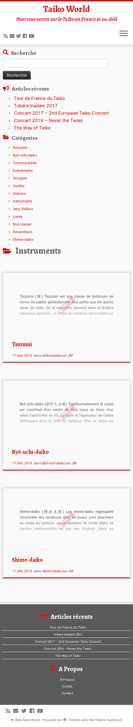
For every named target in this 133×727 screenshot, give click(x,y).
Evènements (23, 170)
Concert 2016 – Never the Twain (48, 120)
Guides (18, 186)
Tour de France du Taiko (39, 98)
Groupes (20, 178)
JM (69, 356)
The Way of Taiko (32, 128)
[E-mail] (13, 36)
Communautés (25, 163)
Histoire (19, 193)
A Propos (67, 680)
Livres (17, 216)
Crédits (67, 686)
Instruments (22, 201)
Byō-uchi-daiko (25, 155)
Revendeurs (22, 232)
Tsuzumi (22, 344)
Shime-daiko (23, 239)
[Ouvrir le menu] (123, 34)
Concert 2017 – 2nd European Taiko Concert (61, 113)
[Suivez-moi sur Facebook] (26, 36)
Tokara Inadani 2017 (36, 105)
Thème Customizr (108, 720)
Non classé (22, 224)
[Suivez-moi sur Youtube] (32, 36)
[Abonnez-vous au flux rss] (7, 36)
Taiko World (66, 9)
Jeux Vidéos (23, 209)
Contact (67, 693)
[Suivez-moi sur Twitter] (19, 36)
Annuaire (20, 147)
